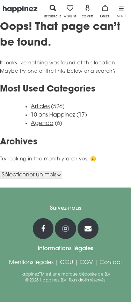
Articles (40, 107)
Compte (88, 11)
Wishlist (70, 11)
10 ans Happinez (53, 115)
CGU (66, 262)
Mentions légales (31, 262)
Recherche (52, 11)
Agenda (42, 123)
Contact (111, 262)
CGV (86, 262)
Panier (105, 11)
